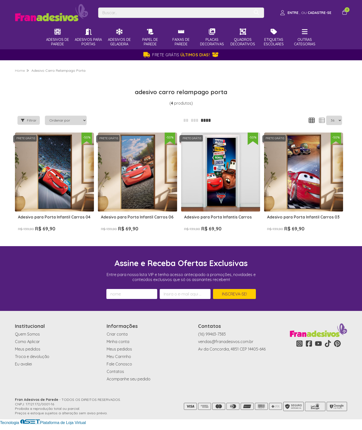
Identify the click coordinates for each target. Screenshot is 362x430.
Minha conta (118, 341)
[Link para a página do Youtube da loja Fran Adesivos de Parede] (318, 343)
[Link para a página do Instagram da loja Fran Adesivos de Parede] (299, 343)
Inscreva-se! (234, 293)
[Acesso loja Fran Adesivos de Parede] (305, 12)
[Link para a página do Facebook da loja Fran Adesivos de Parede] (308, 343)
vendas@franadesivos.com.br (225, 341)
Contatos (115, 371)
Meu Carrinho (119, 356)
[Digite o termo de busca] (174, 13)
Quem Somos (27, 334)
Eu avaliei (23, 363)
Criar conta (117, 334)
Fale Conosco (119, 363)
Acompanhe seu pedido (128, 378)
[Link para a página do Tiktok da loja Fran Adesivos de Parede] (327, 343)
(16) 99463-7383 (212, 334)
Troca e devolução (32, 356)
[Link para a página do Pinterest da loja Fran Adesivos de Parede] (337, 343)
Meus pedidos (27, 349)
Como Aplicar (27, 341)
